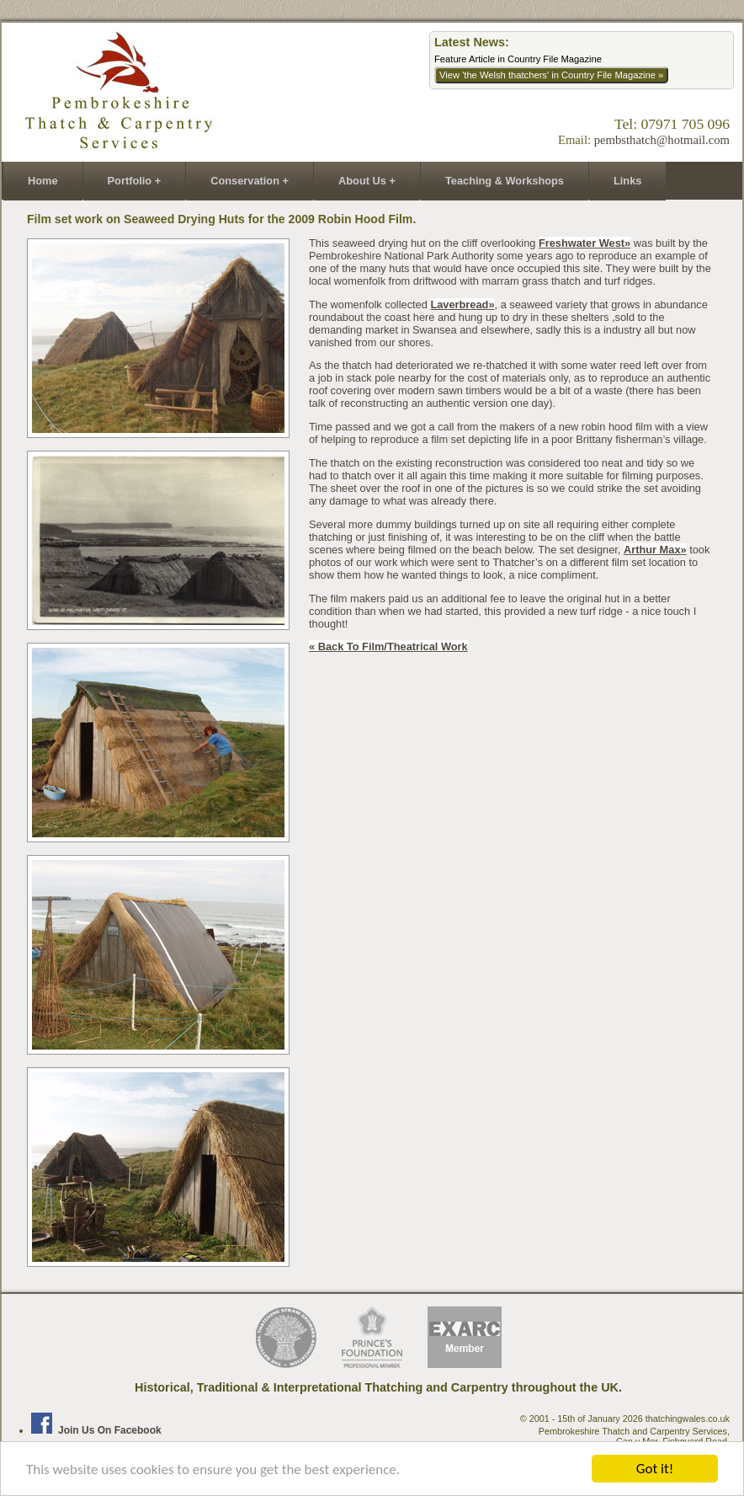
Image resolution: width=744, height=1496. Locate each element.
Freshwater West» (584, 243)
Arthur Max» (655, 549)
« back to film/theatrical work (388, 646)
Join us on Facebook (96, 1430)
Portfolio (130, 180)
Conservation (244, 180)
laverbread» (462, 304)
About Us (362, 180)
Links (627, 180)
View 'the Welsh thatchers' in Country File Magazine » (551, 75)
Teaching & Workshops (504, 180)
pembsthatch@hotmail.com (662, 140)
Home (43, 180)
